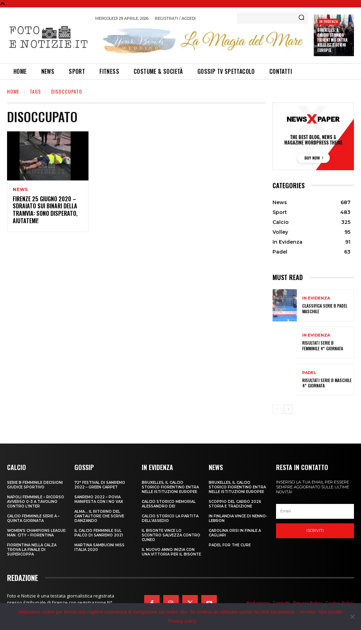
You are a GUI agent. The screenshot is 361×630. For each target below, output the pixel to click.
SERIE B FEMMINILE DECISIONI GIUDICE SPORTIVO (35, 484)
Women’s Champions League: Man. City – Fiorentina (36, 532)
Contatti (281, 603)
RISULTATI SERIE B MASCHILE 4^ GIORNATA (326, 383)
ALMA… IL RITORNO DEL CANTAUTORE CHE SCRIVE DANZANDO (99, 516)
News (20, 190)
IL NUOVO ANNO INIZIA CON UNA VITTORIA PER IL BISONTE (171, 552)
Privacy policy (182, 621)
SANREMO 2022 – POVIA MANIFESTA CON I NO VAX (98, 499)
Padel (309, 373)
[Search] (301, 18)
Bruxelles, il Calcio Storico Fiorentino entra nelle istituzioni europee (332, 40)
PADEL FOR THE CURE (230, 545)
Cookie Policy (340, 603)
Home (13, 91)
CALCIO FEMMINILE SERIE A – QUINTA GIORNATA (33, 518)
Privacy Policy (307, 603)
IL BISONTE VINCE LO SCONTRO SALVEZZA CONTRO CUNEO (171, 535)
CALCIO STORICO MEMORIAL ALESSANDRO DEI (169, 504)
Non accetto (331, 611)
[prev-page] (277, 409)
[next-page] (288, 409)
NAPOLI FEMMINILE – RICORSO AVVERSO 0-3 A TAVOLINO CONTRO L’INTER (35, 502)
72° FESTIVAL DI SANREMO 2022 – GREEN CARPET (99, 484)
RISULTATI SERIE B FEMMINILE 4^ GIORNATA (322, 345)
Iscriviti (315, 530)
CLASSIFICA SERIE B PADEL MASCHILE (324, 308)
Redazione (258, 603)
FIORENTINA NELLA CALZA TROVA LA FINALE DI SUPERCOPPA (31, 550)
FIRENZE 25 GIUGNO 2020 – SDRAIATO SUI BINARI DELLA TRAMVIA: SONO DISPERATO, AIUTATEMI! (45, 210)
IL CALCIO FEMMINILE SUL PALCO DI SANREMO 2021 (98, 532)
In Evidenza (328, 21)
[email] (315, 511)
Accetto (307, 611)
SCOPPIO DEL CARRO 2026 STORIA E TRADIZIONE (235, 504)
